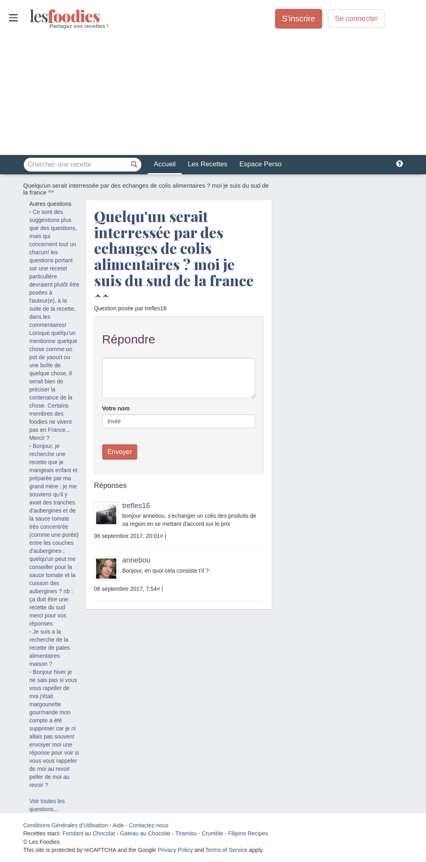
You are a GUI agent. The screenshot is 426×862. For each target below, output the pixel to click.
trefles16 (136, 506)
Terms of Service (227, 850)
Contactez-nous (148, 825)
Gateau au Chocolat (145, 833)
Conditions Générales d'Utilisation (65, 825)
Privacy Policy (175, 850)
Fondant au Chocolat (89, 833)
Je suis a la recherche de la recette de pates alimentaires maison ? (49, 647)
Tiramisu (186, 833)
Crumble (212, 833)
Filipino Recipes (248, 833)
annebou (136, 560)
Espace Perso (260, 164)
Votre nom (116, 408)
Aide (118, 825)
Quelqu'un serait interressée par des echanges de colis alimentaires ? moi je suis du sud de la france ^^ (174, 255)
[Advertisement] (213, 92)
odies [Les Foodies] (30, 16)
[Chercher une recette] (134, 164)
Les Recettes (207, 164)
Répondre (128, 339)
